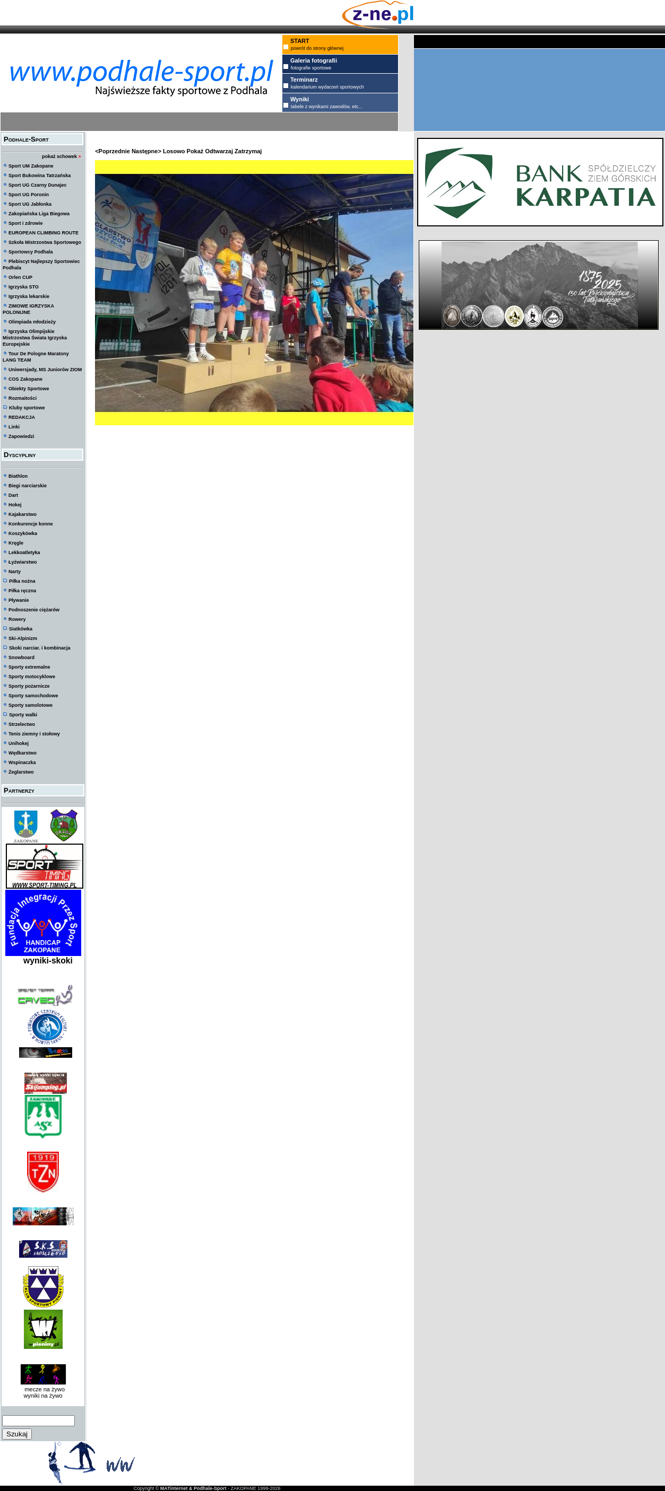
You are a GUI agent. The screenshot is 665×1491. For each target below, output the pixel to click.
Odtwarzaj (219, 151)
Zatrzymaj (248, 151)
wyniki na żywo (42, 1395)
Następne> (146, 151)
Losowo (174, 151)
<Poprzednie (112, 151)
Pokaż (195, 151)
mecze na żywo (43, 1389)
